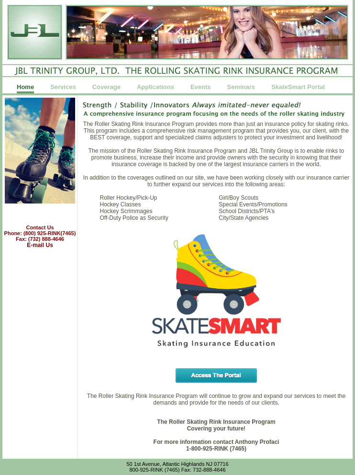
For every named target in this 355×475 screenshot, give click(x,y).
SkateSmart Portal (298, 87)
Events (200, 87)
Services (63, 87)
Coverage (106, 87)
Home (25, 87)
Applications (155, 87)
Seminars (241, 87)
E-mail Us (40, 245)
